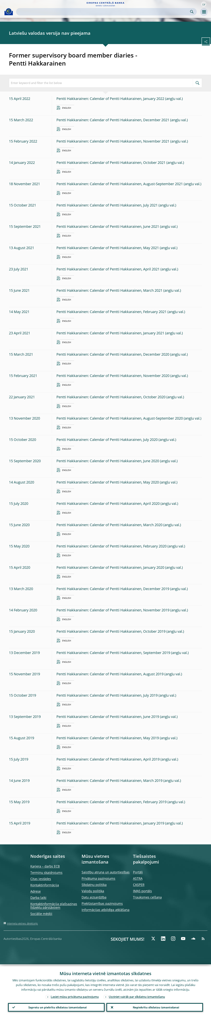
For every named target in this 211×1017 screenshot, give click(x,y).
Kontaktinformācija (44, 885)
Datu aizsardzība (94, 897)
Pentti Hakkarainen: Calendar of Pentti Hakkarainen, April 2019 (108, 759)
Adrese (35, 891)
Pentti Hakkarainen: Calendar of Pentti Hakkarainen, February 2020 (111, 546)
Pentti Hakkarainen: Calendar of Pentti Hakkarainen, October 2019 (110, 631)
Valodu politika (93, 891)
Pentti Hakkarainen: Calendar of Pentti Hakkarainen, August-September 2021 (119, 183)
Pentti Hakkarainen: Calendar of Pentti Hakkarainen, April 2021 (108, 269)
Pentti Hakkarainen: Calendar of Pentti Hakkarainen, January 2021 (110, 333)
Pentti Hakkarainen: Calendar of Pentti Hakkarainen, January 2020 (110, 567)
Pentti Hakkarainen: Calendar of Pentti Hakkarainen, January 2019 (110, 823)
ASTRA (137, 878)
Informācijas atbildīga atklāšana (105, 910)
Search (192, 12)
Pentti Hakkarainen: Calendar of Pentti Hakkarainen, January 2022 (110, 98)
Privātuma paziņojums (98, 878)
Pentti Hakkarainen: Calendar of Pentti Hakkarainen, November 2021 (112, 141)
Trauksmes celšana (147, 897)
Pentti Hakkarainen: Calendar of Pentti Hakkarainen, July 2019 (107, 695)
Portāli (138, 872)
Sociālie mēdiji (41, 914)
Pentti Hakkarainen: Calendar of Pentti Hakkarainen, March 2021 (109, 290)
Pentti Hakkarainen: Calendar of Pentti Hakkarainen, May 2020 (107, 482)
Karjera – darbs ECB (45, 866)
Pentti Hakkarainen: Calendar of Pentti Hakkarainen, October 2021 (110, 162)
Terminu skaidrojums (46, 872)
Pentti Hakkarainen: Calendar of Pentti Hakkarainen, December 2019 (112, 588)
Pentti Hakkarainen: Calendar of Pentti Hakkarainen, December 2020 (112, 354)
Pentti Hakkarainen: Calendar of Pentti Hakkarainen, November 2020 (112, 375)
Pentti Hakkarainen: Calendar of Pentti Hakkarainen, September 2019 (113, 652)
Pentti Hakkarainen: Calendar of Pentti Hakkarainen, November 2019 (112, 610)
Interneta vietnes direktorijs (22, 923)
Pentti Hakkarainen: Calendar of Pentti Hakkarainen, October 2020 (110, 397)
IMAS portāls (142, 891)
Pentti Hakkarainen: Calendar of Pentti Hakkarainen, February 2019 (111, 801)
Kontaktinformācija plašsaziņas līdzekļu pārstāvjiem (53, 906)
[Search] (103, 12)
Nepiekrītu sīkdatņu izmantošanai (154, 1006)
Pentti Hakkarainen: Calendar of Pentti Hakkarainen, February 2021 (111, 311)
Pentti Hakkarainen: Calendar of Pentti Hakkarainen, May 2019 (107, 737)
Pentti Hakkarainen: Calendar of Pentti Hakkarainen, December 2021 (112, 119)
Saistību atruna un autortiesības (106, 872)
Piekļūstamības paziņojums (102, 903)
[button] (203, 4)
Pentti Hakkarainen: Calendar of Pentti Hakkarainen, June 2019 (107, 716)
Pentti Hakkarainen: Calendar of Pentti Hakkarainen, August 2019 (110, 674)
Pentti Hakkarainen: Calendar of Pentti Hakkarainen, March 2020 (109, 524)
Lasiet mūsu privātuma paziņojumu (75, 995)
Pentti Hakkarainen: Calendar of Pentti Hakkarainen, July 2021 (107, 205)
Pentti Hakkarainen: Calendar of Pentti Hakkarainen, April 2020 (108, 503)
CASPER (138, 885)
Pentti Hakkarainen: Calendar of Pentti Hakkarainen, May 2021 (107, 247)
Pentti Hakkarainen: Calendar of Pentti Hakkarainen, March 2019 (109, 780)
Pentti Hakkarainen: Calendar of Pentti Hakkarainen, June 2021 (107, 226)
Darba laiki (38, 897)
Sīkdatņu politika (94, 885)
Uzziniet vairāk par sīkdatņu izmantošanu (137, 995)
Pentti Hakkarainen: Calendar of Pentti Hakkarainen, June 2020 (107, 460)
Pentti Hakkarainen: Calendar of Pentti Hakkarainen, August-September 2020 (119, 418)
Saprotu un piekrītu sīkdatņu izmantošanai (56, 1006)
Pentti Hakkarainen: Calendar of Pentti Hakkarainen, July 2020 (107, 439)
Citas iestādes (40, 879)
